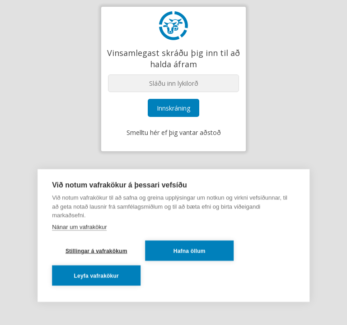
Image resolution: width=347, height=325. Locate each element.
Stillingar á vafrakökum (96, 250)
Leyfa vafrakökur (96, 275)
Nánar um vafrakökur (79, 226)
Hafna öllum (190, 250)
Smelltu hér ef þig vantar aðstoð (174, 132)
